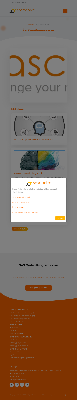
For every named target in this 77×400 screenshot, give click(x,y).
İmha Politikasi (18, 207)
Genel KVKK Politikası (20, 202)
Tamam (60, 218)
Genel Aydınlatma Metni (21, 197)
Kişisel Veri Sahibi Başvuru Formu (25, 213)
